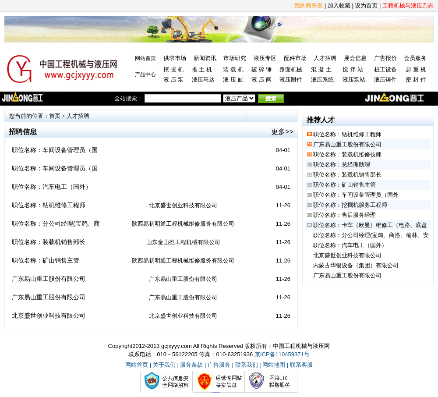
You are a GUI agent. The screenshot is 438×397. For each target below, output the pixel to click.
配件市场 (295, 58)
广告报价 (385, 58)
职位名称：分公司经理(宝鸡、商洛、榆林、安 (371, 235)
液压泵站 (354, 79)
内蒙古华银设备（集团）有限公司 (356, 265)
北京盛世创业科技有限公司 (48, 315)
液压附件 (290, 79)
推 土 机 (202, 69)
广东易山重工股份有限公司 (48, 278)
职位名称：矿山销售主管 (45, 260)
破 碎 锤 (261, 69)
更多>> (282, 131)
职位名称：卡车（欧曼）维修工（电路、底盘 (370, 225)
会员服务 (415, 58)
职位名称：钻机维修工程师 (48, 205)
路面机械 (290, 69)
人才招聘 (325, 58)
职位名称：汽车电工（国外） (52, 186)
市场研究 (234, 58)
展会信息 (355, 58)
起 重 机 (416, 69)
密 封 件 (416, 79)
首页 (54, 116)
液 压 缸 (233, 79)
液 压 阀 (261, 79)
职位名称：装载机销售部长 (48, 241)
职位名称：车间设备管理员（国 (55, 149)
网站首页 (145, 58)
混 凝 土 (321, 69)
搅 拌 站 (353, 69)
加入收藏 (339, 5)
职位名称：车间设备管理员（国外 (356, 194)
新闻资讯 (205, 58)
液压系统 (322, 79)
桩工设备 (385, 69)
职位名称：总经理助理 (341, 164)
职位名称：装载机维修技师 (347, 154)
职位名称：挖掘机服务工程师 (350, 205)
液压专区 (265, 58)
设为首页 (366, 5)
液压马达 (203, 79)
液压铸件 (385, 79)
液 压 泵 (173, 79)
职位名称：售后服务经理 (344, 215)
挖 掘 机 (173, 69)
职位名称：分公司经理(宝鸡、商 (56, 223)
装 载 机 (233, 69)
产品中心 (145, 74)
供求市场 (174, 58)
